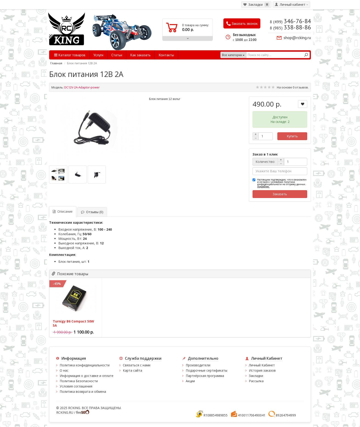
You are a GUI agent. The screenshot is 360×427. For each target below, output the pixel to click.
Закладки (256, 375)
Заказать (280, 194)
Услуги (98, 55)
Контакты (166, 55)
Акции (190, 381)
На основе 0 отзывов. (293, 87)
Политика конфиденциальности (85, 365)
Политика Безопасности (79, 381)
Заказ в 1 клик (265, 154)
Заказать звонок (242, 23)
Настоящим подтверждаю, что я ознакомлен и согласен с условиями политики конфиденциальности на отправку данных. (282, 183)
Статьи (116, 55)
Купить (292, 136)
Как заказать (140, 55)
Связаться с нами (136, 365)
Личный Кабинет (262, 365)
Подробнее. (263, 186)
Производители (198, 365)
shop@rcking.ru (297, 37)
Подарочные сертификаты (206, 370)
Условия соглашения (76, 386)
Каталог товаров (69, 55)
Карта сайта (132, 370)
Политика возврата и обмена (83, 391)
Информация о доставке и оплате (86, 375)
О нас (64, 370)
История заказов (262, 370)
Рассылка (256, 381)
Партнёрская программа (205, 375)
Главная (56, 63)
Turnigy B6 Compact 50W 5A (73, 323)
